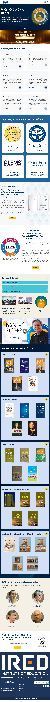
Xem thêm (5, 66)
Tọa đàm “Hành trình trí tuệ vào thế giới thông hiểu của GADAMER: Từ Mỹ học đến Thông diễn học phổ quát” (8, 311)
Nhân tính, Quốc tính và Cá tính (41, 310)
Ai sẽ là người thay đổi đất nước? (10, 282)
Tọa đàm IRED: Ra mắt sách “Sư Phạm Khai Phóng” (14, 287)
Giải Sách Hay (33, 96)
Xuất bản (6, 75)
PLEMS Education (13, 172)
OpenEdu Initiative (37, 172)
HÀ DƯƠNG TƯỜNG (37, 628)
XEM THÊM (12, 217)
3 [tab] (26, 343)
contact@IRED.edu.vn (10, 690)
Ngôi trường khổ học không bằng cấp (11, 291)
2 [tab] (25, 28)
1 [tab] (24, 28)
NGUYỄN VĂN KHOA (12, 609)
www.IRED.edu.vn (10, 692)
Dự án (31, 75)
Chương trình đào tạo (9, 187)
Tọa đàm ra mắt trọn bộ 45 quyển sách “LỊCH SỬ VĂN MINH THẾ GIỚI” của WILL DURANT (25, 311)
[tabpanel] (25, 17)
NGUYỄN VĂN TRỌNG (12, 628)
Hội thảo (6, 96)
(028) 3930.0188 (11, 688)
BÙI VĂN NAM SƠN (37, 609)
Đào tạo (6, 54)
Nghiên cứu (33, 54)
